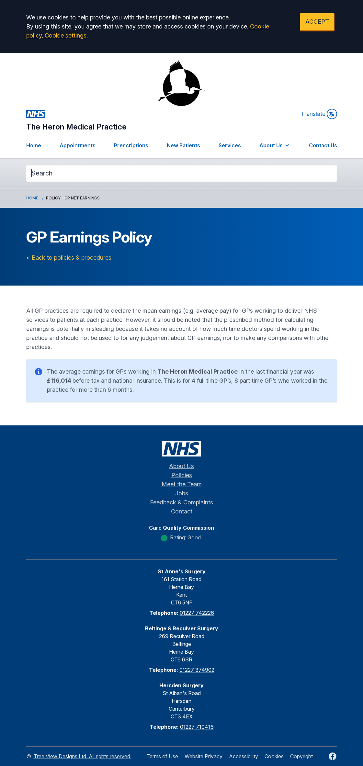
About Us (274, 145)
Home (33, 145)
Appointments (78, 145)
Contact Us (323, 145)
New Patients (183, 145)
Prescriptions (131, 145)
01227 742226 (197, 613)
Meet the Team (182, 484)
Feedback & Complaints (181, 502)
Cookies (274, 756)
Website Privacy (203, 756)
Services (230, 145)
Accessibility (243, 756)
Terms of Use (162, 756)
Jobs (181, 493)
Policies (181, 475)
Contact (181, 511)
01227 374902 (196, 670)
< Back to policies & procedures (68, 257)
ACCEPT (317, 21)
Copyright (301, 756)
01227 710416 (197, 727)
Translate (319, 114)
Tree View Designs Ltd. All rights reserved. (82, 756)
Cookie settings (65, 35)
